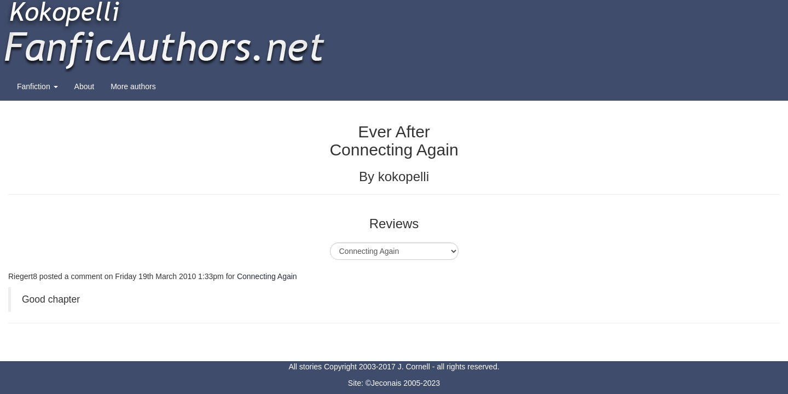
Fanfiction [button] (37, 86)
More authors (133, 86)
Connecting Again (267, 276)
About (84, 86)
